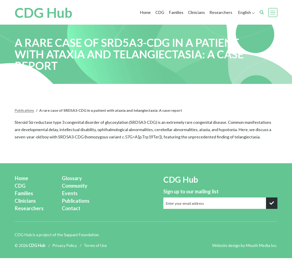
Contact (71, 208)
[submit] (271, 203)
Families (176, 12)
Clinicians (196, 12)
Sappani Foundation (81, 234)
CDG (159, 12)
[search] (262, 12)
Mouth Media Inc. (261, 245)
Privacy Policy (64, 245)
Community (74, 186)
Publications (24, 110)
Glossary (72, 178)
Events (70, 193)
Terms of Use (95, 245)
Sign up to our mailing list (191, 191)
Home (145, 12)
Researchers (220, 12)
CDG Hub (43, 12)
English (244, 12)
